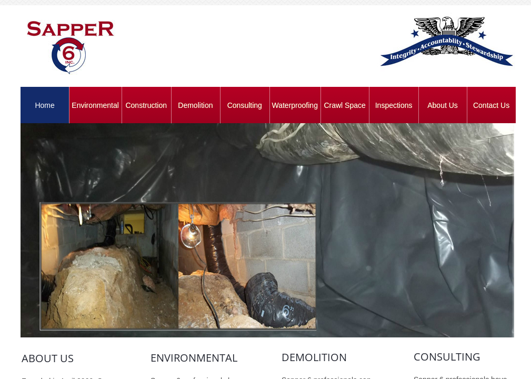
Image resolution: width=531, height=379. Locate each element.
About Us (442, 105)
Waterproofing (295, 105)
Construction (146, 105)
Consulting (244, 105)
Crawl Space (344, 105)
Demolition (195, 105)
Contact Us (491, 105)
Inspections (394, 105)
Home (44, 105)
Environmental (95, 105)
